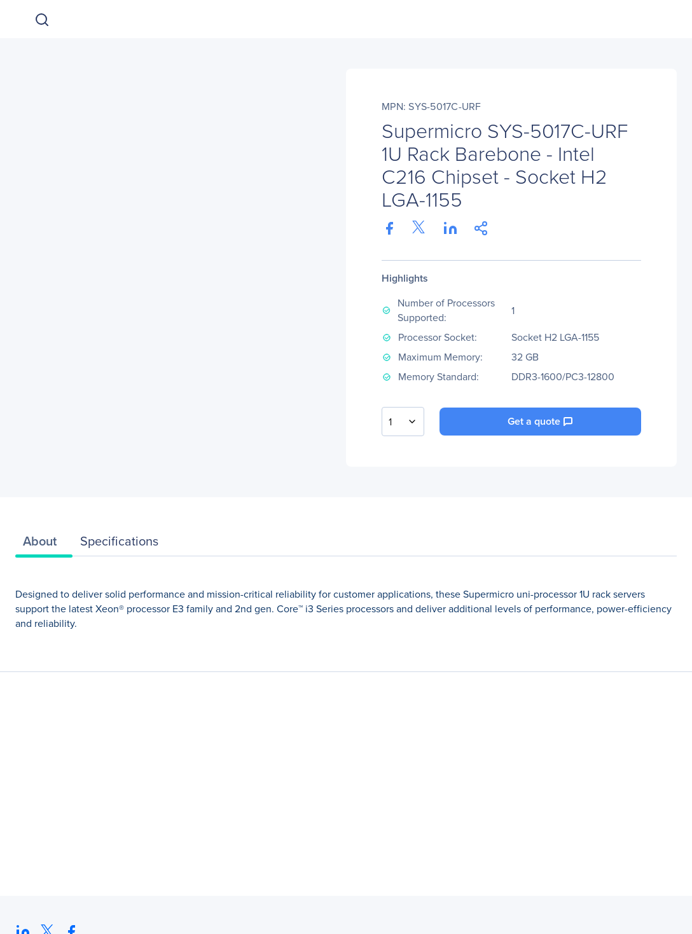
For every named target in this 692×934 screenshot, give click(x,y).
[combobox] (403, 421)
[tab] (44, 544)
